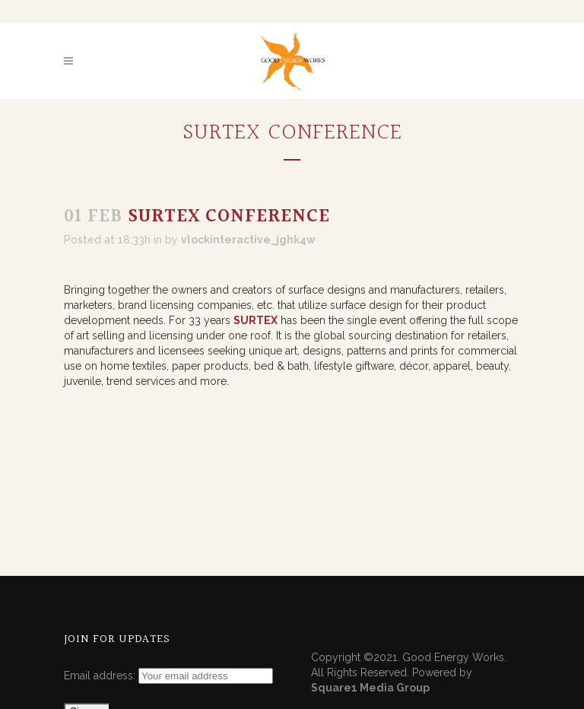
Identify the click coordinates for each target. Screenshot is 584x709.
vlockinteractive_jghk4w (248, 240)
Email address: (101, 675)
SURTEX (255, 320)
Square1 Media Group (370, 688)
